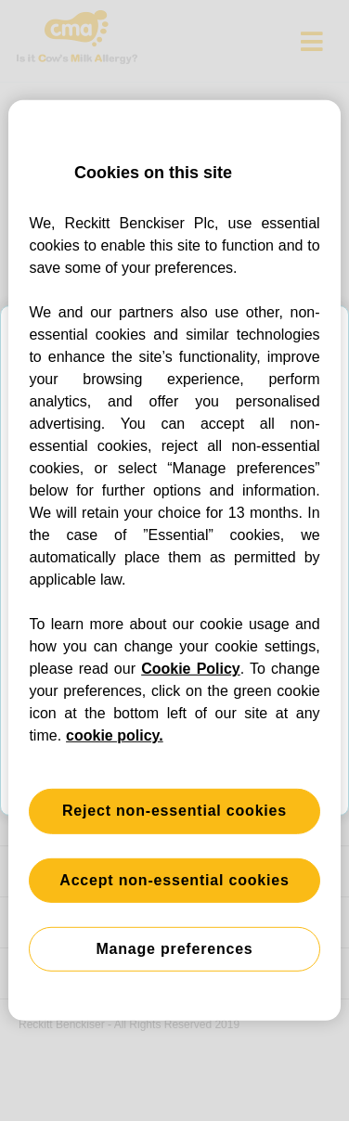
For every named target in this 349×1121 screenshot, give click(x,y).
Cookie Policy (190, 668)
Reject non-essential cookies (174, 810)
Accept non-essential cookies (174, 879)
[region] (174, 560)
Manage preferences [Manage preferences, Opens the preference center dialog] (174, 949)
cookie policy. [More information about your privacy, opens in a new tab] (114, 735)
